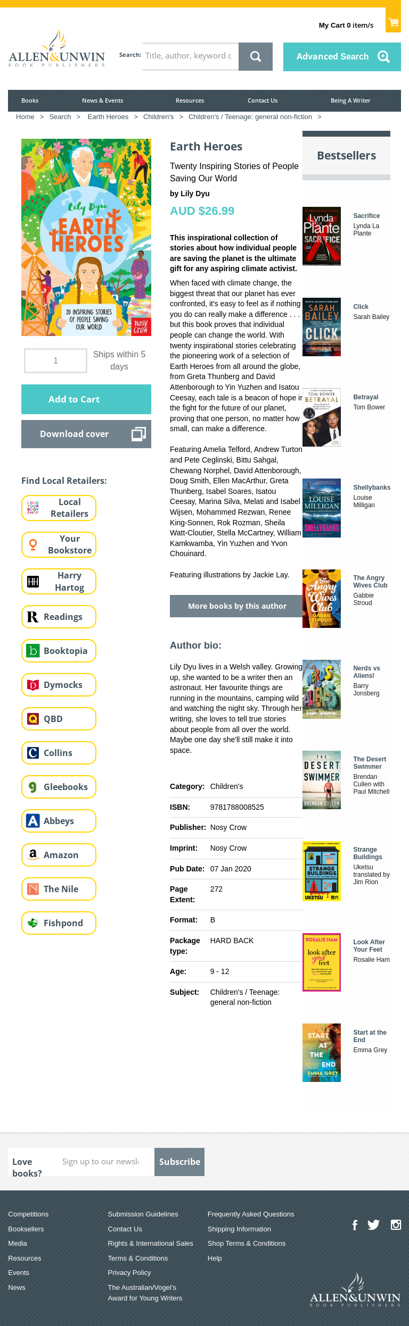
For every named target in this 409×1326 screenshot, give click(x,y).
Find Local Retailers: (64, 480)
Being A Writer (351, 100)
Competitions (28, 1214)
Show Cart (393, 19)
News (17, 1287)
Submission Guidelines (143, 1214)
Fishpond (63, 923)
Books (29, 100)
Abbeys (59, 821)
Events (18, 1273)
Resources (190, 100)
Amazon (61, 855)
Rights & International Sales (150, 1243)
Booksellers (26, 1229)
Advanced (333, 56)
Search (129, 54)
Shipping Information (239, 1229)
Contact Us (262, 100)
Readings (63, 617)
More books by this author (237, 606)
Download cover (74, 434)
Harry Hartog (69, 581)
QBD (53, 719)
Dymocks (63, 685)
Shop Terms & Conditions (246, 1243)
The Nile (61, 889)
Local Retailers (69, 508)
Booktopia (66, 651)
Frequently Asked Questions (251, 1214)
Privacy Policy (129, 1273)
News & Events (102, 100)
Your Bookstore (70, 545)
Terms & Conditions (138, 1258)
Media (17, 1243)
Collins (58, 753)
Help (215, 1258)
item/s (346, 25)
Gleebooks (66, 787)
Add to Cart (74, 399)
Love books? (27, 1166)
